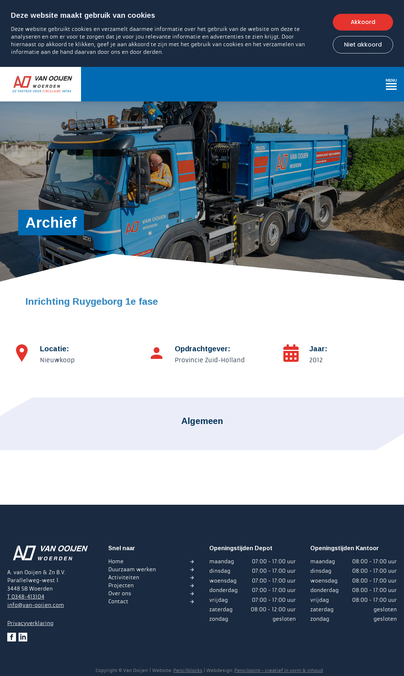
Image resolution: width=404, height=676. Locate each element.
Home (116, 561)
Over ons (119, 593)
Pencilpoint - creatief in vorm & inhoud (278, 670)
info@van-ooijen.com (35, 605)
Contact (118, 601)
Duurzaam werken (132, 569)
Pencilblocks (187, 670)
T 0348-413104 (25, 596)
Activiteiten (123, 577)
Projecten (121, 585)
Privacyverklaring (30, 623)
